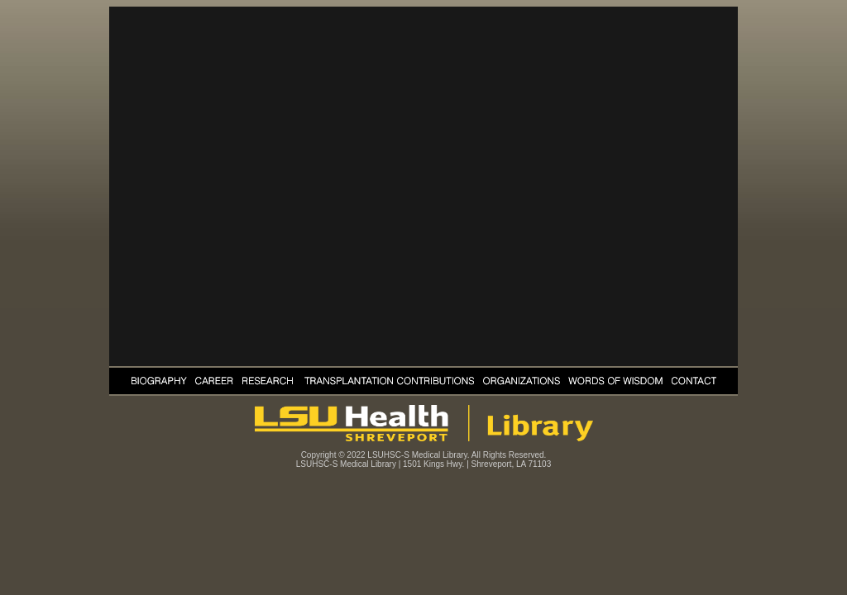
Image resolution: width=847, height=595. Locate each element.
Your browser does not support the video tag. (423, 186)
